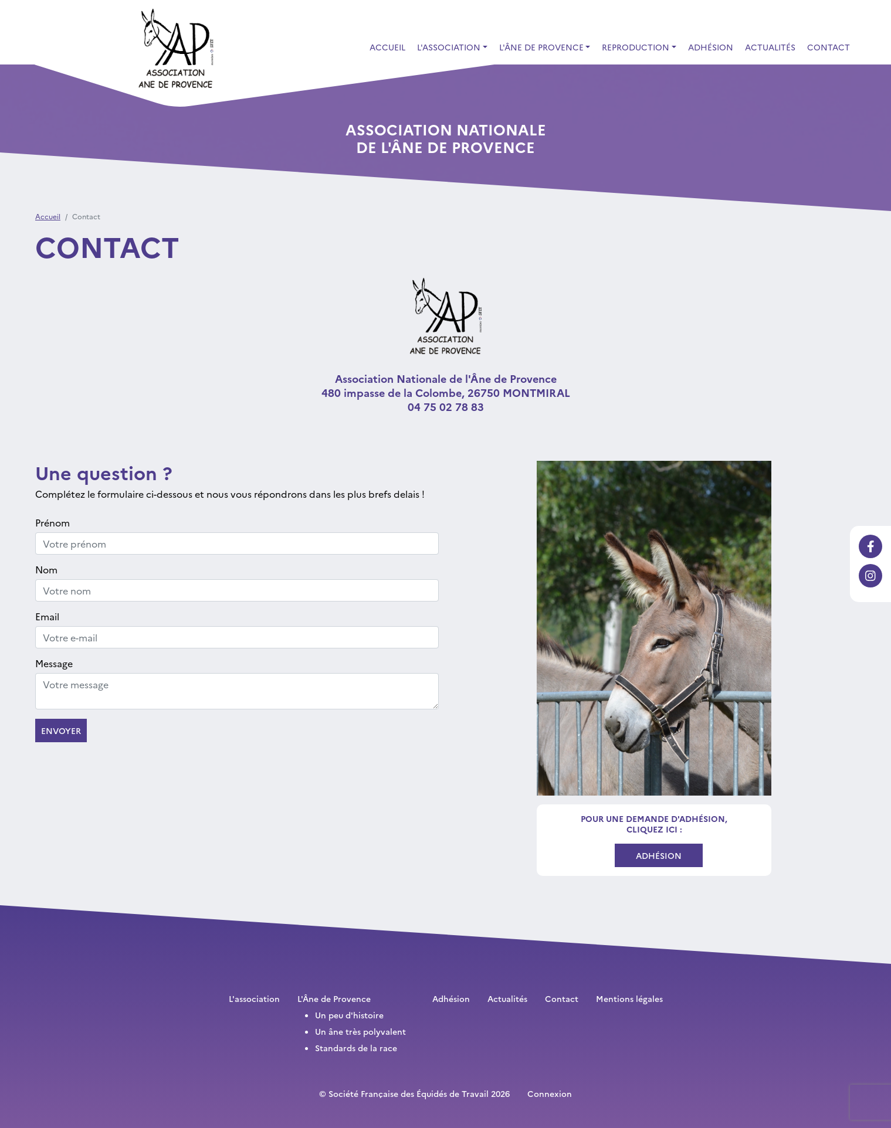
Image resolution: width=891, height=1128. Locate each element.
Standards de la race (356, 1047)
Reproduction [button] (635, 47)
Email (47, 616)
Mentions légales (629, 998)
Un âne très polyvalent (360, 1031)
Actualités (770, 47)
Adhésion (710, 47)
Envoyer (61, 730)
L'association (254, 998)
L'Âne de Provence (334, 998)
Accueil (387, 47)
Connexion (549, 1093)
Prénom (52, 522)
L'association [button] (448, 47)
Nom (46, 569)
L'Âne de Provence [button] (541, 47)
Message (54, 663)
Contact (828, 47)
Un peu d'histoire (349, 1015)
